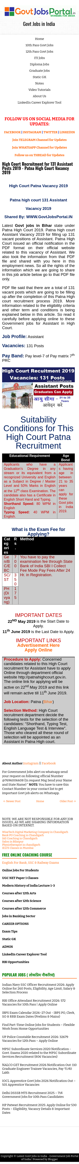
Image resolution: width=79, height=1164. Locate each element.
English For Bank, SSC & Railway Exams (30, 863)
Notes (39, 83)
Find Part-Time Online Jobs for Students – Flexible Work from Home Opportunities (38, 1027)
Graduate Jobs (39, 71)
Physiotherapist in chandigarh (21, 844)
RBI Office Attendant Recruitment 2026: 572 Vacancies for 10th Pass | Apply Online (34, 1002)
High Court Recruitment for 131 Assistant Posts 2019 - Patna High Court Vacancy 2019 (37, 168)
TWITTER (50, 132)
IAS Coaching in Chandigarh (19, 838)
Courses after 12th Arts (19, 893)
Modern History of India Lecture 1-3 (28, 885)
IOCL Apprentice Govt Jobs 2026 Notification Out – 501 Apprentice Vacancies (39, 1083)
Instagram (30, 763)
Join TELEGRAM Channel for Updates (39, 140)
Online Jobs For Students (20, 870)
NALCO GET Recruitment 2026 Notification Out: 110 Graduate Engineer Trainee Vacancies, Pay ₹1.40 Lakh (39, 1068)
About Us (39, 96)
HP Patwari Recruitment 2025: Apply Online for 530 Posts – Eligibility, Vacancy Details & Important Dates (39, 1109)
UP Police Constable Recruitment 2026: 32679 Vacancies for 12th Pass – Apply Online (35, 1039)
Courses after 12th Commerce (24, 908)
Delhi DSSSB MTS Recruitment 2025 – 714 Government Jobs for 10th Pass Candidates (33, 1095)
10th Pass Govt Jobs (39, 45)
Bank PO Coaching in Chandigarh (23, 835)
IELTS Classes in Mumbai (17, 847)
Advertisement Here (38, 645)
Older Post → (68, 801)
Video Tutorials (39, 90)
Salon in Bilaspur (13, 841)
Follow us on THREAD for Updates (39, 155)
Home (39, 39)
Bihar (48, 701)
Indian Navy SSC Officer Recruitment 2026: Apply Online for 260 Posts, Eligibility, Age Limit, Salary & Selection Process (38, 988)
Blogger (53, 1159)
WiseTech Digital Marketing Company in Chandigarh (35, 832)
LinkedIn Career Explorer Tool (39, 102)
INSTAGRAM (32, 132)
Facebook (49, 763)
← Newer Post (11, 801)
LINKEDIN (67, 132)
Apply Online (38, 650)
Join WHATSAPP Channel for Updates (39, 147)
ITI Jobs (39, 58)
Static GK (39, 77)
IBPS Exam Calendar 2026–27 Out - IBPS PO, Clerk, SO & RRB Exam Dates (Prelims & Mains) (38, 1014)
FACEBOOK (12, 132)
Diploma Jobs (39, 64)
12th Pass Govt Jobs (39, 51)
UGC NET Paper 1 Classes (20, 878)
